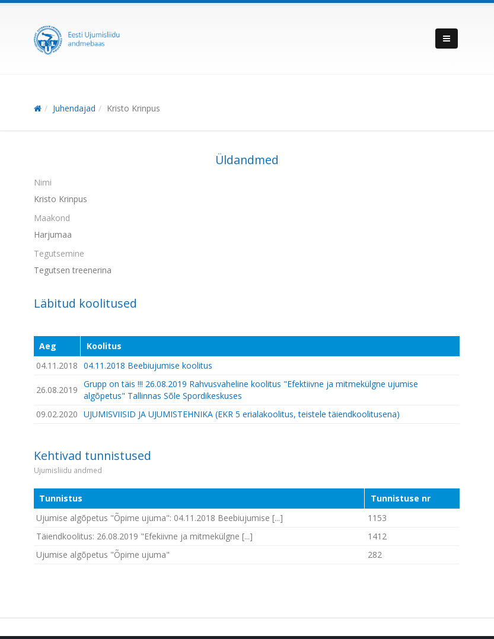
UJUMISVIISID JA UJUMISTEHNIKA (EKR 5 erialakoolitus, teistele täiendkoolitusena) (242, 414)
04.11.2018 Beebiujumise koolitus (148, 365)
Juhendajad (74, 108)
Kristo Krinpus (133, 108)
